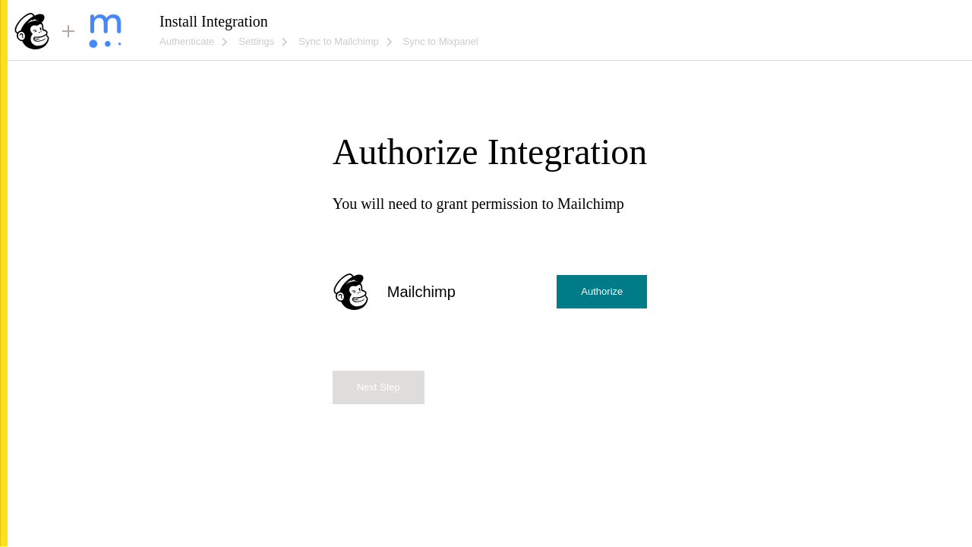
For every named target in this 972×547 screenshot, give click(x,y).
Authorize (602, 291)
